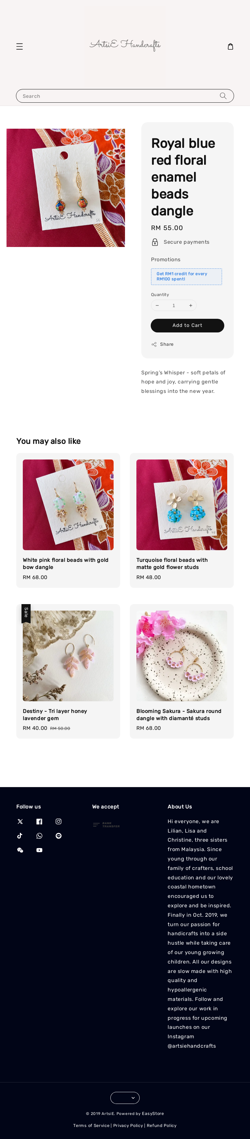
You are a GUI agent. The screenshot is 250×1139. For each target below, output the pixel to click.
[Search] (223, 95)
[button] (19, 46)
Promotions (166, 259)
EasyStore (153, 1113)
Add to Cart (187, 325)
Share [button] (162, 344)
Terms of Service (91, 1125)
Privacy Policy (128, 1125)
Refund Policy (162, 1125)
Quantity (160, 294)
